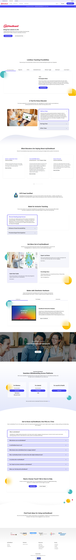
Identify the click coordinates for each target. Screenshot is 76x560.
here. (49, 403)
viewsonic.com (5, 0)
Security (8, 548)
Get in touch (70, 3)
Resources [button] (15, 3)
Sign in (57, 3)
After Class (44, 128)
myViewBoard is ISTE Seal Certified (25, 196)
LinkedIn (56, 548)
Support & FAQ (41, 550)
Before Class (44, 111)
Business (17, 0)
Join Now (38, 353)
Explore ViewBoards (44, 319)
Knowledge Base (41, 549)
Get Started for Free (19, 35)
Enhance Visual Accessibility (18, 229)
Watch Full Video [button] (8, 168)
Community (26, 3)
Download (21, 3)
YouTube (56, 550)
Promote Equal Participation (18, 233)
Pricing (11, 3)
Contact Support (42, 488)
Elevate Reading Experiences (18, 217)
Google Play (38, 392)
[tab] (10, 69)
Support (72, 0)
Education (11, 0)
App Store (59, 392)
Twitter (55, 549)
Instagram (56, 551)
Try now (62, 3)
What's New (41, 548)
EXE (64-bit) (16, 392)
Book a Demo (32, 488)
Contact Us (9, 549)
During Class (44, 124)
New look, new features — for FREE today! (37, 6)
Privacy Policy (38, 556)
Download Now (8, 35)
